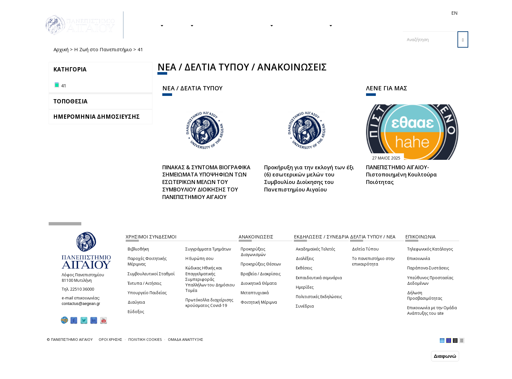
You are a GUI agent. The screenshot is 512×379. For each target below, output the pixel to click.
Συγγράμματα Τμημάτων (208, 249)
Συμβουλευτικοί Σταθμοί (151, 274)
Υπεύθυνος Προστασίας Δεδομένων (430, 280)
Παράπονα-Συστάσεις (428, 268)
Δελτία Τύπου (365, 249)
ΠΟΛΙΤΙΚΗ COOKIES (145, 339)
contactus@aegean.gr (83, 303)
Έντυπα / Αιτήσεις (144, 283)
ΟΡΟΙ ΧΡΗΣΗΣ (110, 339)
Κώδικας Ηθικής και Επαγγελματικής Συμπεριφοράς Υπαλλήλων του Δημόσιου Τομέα (210, 279)
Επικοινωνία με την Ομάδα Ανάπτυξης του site (432, 310)
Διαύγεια (136, 302)
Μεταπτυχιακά (255, 293)
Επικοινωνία (418, 258)
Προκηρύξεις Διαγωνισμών (253, 251)
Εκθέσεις (304, 268)
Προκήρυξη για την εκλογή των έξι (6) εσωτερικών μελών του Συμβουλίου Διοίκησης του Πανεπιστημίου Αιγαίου (309, 178)
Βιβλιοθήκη (138, 249)
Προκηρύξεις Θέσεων (261, 264)
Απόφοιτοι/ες (338, 13)
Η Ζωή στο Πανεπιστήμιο (103, 49)
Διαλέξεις (305, 258)
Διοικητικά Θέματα (259, 283)
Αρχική (61, 49)
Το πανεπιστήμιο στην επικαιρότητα (373, 261)
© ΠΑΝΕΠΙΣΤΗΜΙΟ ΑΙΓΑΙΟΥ (70, 339)
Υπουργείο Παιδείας (147, 293)
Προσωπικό (385, 13)
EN (454, 13)
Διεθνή (362, 13)
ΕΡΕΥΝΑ (181, 25)
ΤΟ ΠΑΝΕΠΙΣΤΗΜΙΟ (306, 25)
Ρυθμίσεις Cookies (74, 373)
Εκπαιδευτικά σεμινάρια (319, 277)
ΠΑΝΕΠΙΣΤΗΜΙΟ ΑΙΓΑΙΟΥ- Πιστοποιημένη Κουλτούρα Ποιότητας (401, 175)
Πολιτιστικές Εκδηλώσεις (319, 296)
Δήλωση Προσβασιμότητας (424, 295)
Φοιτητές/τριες (306, 13)
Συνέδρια (305, 306)
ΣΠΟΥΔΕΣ (149, 25)
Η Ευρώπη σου (199, 258)
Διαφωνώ (445, 356)
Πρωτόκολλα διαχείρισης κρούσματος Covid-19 (209, 302)
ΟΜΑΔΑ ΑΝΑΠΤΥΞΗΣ (185, 339)
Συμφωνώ (416, 356)
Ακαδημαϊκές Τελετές (315, 249)
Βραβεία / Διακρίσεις (260, 274)
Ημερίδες (304, 287)
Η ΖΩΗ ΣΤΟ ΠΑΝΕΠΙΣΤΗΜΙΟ (236, 25)
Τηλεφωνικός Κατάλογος (430, 249)
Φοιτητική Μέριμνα (259, 302)
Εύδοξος (136, 311)
